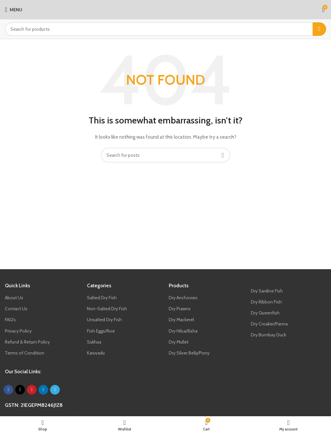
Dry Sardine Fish (267, 291)
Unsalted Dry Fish (104, 320)
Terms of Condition (24, 353)
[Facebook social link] (8, 390)
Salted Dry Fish (102, 298)
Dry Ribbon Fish (266, 302)
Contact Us (16, 309)
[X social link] (20, 390)
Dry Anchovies (183, 298)
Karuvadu (96, 353)
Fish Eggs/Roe (101, 331)
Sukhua (94, 342)
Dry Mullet (178, 342)
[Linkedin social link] (43, 390)
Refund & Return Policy (27, 342)
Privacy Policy (18, 331)
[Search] (165, 29)
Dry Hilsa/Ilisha (183, 331)
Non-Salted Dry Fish (107, 309)
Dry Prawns (180, 309)
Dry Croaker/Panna (269, 324)
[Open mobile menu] (14, 9)
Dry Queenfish (265, 313)
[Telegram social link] (55, 390)
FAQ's (10, 320)
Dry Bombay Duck (268, 335)
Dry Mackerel (181, 320)
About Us (14, 298)
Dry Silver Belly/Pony (189, 353)
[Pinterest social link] (32, 390)
